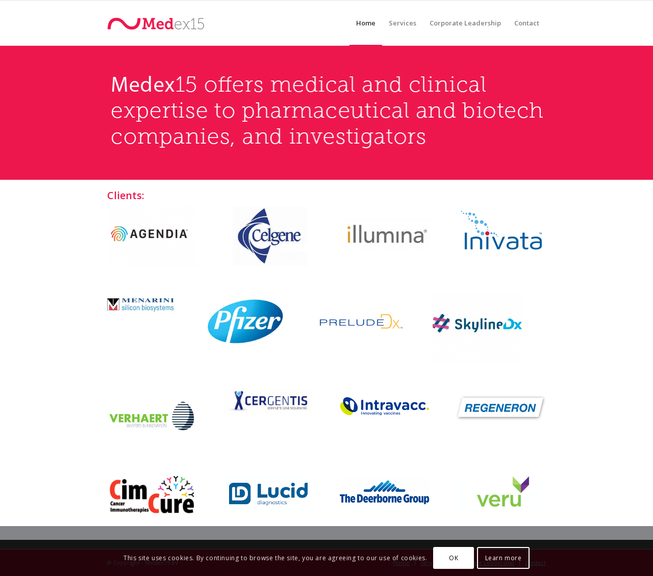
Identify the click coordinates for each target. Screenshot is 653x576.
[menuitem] (365, 23)
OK (453, 558)
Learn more (503, 558)
